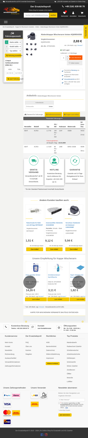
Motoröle (70, 378)
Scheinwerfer (71, 362)
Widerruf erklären (52, 363)
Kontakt (7, 346)
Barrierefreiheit (51, 346)
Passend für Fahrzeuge (34, 114)
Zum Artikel (34, 249)
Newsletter (8, 350)
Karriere (28, 350)
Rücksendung (9, 354)
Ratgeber (29, 354)
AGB (48, 342)
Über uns (29, 346)
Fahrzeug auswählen (13, 55)
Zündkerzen (71, 370)
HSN (10, 69)
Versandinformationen (12, 362)
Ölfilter (69, 374)
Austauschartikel (10, 358)
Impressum (50, 358)
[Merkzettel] (64, 14)
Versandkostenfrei (69, 79)
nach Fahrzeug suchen (14, 79)
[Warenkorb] (81, 14)
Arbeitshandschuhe (73, 354)
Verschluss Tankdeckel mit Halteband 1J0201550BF (73, 225)
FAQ (27, 342)
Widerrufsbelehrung (53, 354)
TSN (18, 69)
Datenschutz (50, 350)
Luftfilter (69, 381)
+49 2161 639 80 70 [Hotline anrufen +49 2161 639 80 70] (75, 6)
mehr (66, 407)
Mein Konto (9, 342)
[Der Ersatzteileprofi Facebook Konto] (42, 435)
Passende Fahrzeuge (54, 118)
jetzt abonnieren (65, 415)
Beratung (74, 70)
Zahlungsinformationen (13, 366)
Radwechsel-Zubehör (74, 346)
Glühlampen (71, 358)
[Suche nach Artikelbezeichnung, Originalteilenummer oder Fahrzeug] (36, 15)
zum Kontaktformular (44, 328)
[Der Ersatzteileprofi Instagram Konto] (45, 435)
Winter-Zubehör (72, 366)
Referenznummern (53, 114)
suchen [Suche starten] (53, 15)
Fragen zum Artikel (71, 114)
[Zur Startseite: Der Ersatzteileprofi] (11, 11)
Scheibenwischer (73, 350)
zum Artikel (36, 299)
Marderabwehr (72, 342)
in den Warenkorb (75, 57)
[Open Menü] (5, 22)
